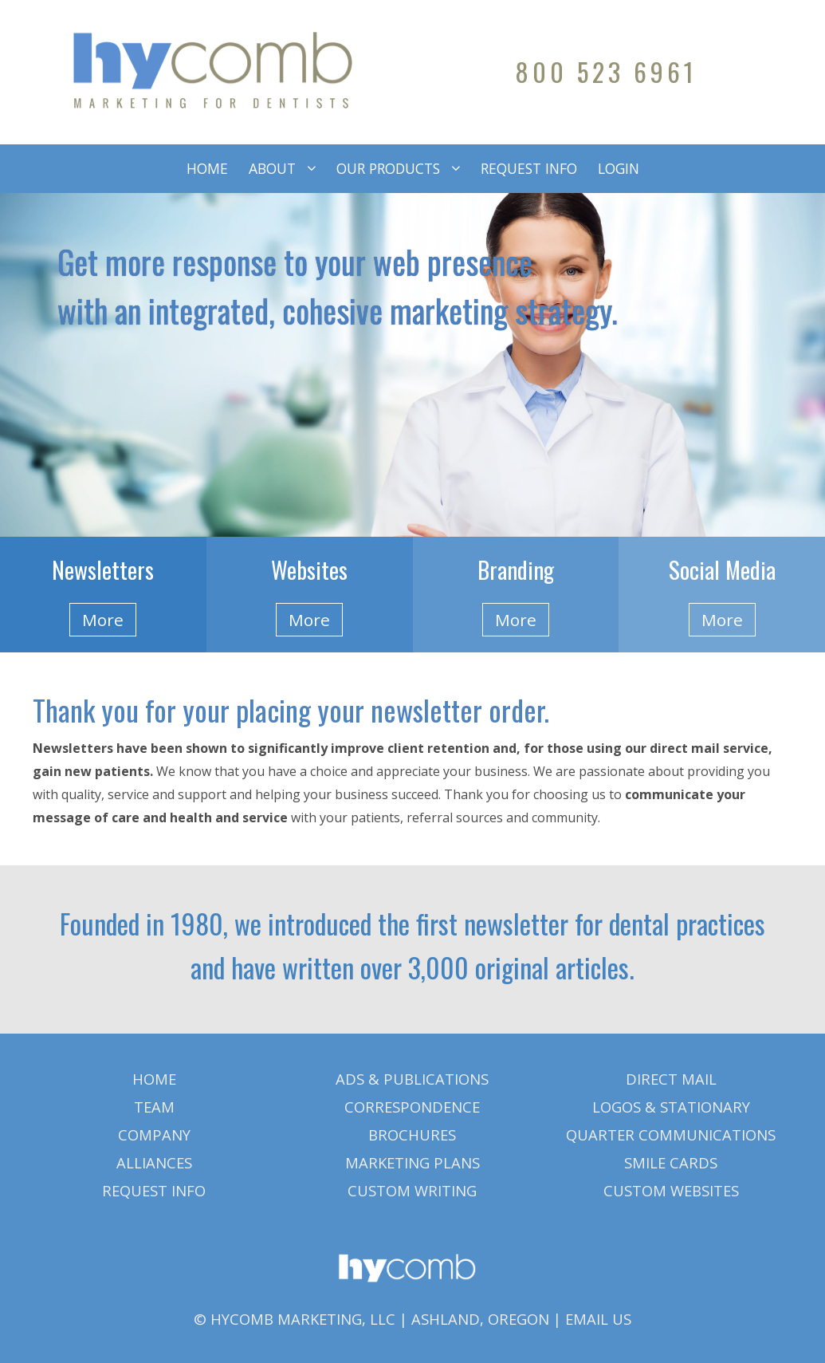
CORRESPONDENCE (412, 1107)
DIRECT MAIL (671, 1079)
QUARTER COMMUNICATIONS (671, 1134)
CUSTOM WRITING (412, 1190)
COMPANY (154, 1134)
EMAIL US (598, 1319)
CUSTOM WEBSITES (671, 1190)
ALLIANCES (154, 1162)
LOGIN (618, 168)
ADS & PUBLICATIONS (412, 1079)
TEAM (154, 1107)
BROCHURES (412, 1134)
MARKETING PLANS (412, 1162)
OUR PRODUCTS (388, 168)
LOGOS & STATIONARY (671, 1107)
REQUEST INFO (529, 168)
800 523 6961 (606, 71)
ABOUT (272, 168)
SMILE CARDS (670, 1162)
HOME (207, 168)
